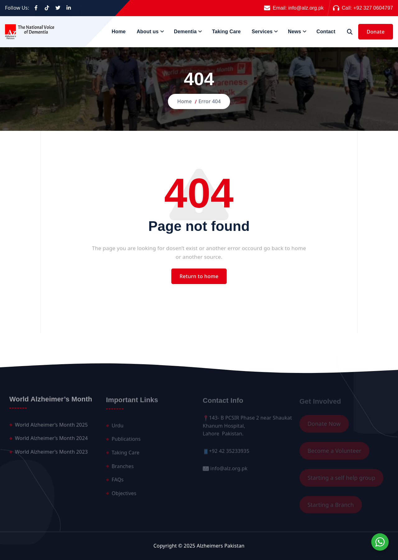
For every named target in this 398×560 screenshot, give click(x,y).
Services (262, 31)
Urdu (117, 428)
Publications (126, 441)
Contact (326, 31)
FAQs (118, 482)
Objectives (124, 495)
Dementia (185, 31)
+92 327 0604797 (373, 8)
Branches (123, 468)
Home (119, 31)
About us (148, 31)
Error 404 (209, 101)
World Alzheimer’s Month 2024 (51, 440)
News (294, 31)
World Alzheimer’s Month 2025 (51, 427)
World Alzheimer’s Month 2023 (51, 454)
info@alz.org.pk (306, 8)
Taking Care (226, 31)
